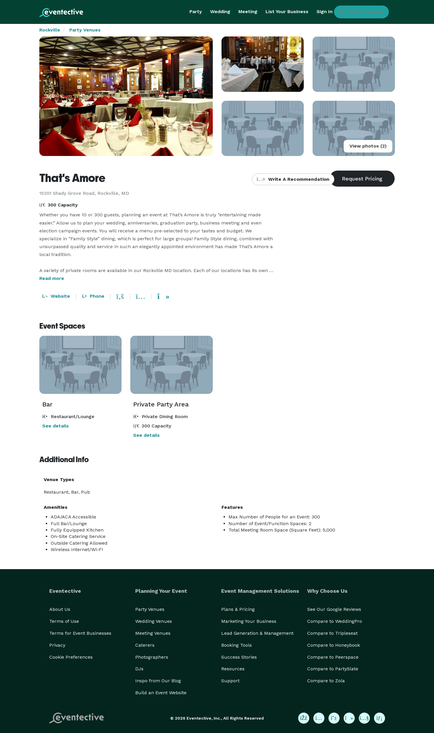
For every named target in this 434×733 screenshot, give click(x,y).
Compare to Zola (326, 680)
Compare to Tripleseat (332, 633)
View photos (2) (367, 146)
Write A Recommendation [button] (293, 179)
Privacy (57, 645)
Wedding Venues (153, 621)
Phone (93, 296)
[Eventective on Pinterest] (334, 718)
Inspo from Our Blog (158, 680)
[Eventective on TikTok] (349, 718)
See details (55, 426)
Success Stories (239, 657)
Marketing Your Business (248, 621)
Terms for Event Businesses (80, 633)
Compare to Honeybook (333, 645)
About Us (59, 609)
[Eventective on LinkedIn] (379, 718)
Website (56, 296)
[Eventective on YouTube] (364, 718)
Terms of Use (64, 621)
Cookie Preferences (71, 657)
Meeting (247, 11)
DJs (139, 668)
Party (195, 11)
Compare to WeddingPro (334, 621)
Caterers (144, 645)
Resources (233, 668)
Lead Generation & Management (257, 633)
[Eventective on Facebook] (303, 718)
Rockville (49, 30)
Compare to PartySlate (332, 668)
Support (230, 680)
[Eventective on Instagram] (318, 718)
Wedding (220, 11)
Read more (51, 278)
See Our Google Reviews (334, 609)
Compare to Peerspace (333, 657)
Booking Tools (236, 645)
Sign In (325, 11)
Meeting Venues (153, 633)
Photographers (151, 657)
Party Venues (85, 30)
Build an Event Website (161, 692)
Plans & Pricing (238, 609)
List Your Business (287, 11)
